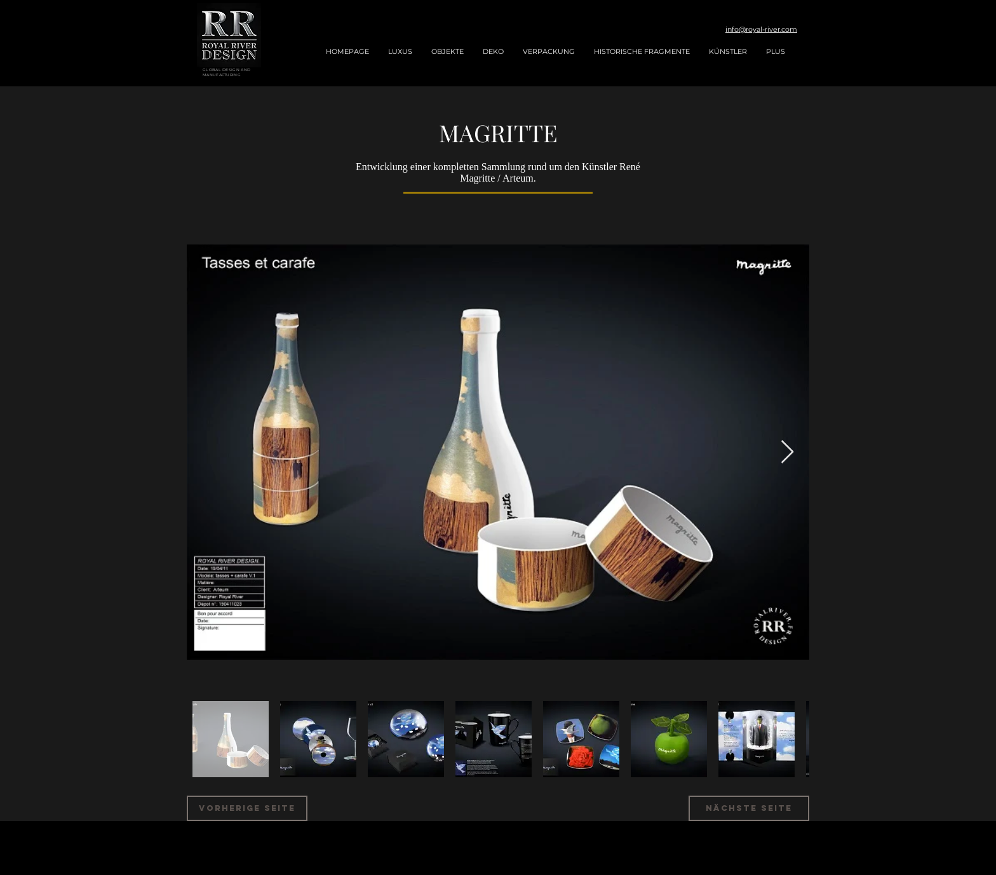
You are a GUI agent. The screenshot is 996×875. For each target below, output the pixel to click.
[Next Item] (787, 452)
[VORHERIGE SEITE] (247, 808)
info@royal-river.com (761, 29)
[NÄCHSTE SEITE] (749, 808)
